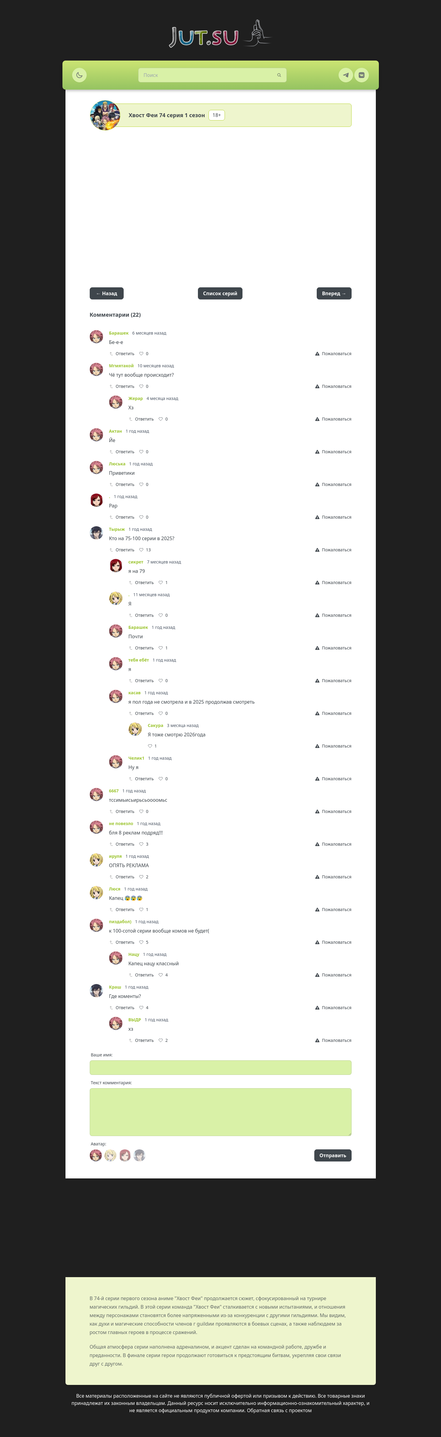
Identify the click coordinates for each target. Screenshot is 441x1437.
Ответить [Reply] (122, 353)
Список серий (220, 293)
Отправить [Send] (332, 1155)
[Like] (143, 354)
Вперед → (334, 293)
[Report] (333, 354)
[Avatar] (96, 1155)
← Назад (106, 293)
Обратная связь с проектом (279, 1410)
